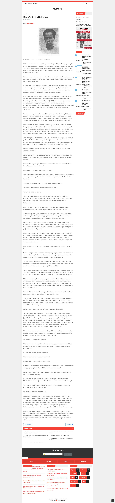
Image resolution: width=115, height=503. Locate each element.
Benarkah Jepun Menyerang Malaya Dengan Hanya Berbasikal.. (61, 439)
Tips (83, 481)
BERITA (73, 485)
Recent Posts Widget (84, 51)
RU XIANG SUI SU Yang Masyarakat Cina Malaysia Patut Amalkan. (86, 102)
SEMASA (73, 473)
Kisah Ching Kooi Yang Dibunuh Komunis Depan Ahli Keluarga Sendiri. (35, 436)
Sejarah (73, 470)
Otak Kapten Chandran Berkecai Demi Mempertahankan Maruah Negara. (32, 432)
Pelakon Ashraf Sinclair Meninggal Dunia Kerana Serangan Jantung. (87, 91)
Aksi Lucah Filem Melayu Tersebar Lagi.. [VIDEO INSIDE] (57, 478)
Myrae (31, 461)
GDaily (65, 461)
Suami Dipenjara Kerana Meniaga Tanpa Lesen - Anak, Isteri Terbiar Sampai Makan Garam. (56, 484)
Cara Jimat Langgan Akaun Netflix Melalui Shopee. (86, 56)
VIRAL (83, 473)
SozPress (48, 461)
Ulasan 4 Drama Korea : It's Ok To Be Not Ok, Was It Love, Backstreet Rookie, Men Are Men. (87, 80)
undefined (84, 63)
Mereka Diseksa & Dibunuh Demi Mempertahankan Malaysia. (60, 432)
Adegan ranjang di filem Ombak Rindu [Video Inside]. (57, 474)
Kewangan (83, 477)
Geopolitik (74, 481)
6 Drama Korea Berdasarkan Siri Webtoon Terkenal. (86, 67)
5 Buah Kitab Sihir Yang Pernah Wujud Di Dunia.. (35, 442)
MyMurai (57, 499)
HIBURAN (83, 470)
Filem (72, 477)
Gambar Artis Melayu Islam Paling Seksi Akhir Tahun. (57, 489)
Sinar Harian (83, 461)
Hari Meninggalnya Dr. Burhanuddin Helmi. (60, 435)
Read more (89, 62)
